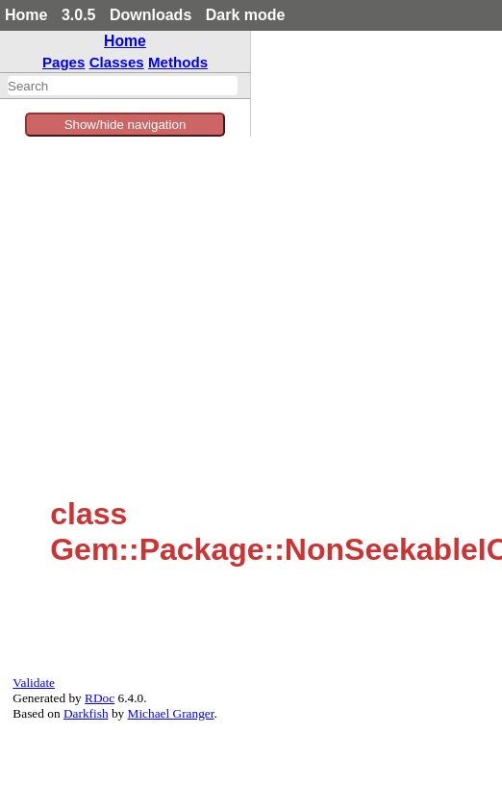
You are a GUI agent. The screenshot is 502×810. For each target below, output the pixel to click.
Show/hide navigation (125, 124)
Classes (116, 62)
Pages (64, 62)
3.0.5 (79, 15)
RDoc (99, 698)
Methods (178, 62)
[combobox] (123, 85)
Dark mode (246, 15)
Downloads (150, 15)
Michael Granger (171, 713)
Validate (34, 682)
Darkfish (86, 713)
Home (26, 15)
